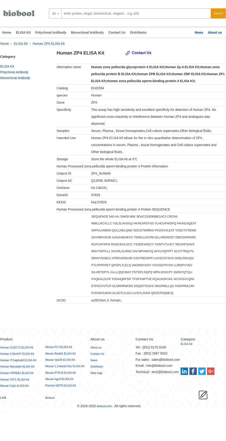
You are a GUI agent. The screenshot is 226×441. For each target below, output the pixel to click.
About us (215, 32)
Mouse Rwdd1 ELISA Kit (60, 353)
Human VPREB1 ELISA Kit (16, 373)
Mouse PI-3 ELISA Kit (58, 347)
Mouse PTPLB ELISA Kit (60, 372)
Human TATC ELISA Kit (14, 379)
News (199, 32)
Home (6, 32)
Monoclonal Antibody (87, 32)
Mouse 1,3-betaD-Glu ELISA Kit (65, 366)
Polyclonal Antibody (50, 32)
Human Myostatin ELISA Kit (17, 366)
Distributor (138, 32)
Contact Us (117, 32)
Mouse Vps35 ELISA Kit (60, 359)
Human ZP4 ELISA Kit (49, 43)
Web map (96, 373)
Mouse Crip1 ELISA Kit (14, 385)
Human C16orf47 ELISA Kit (17, 353)
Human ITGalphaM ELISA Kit (18, 360)
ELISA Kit (23, 32)
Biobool (50, 397)
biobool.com (104, 406)
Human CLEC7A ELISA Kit (16, 347)
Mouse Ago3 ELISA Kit (59, 379)
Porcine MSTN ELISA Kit (60, 385)
